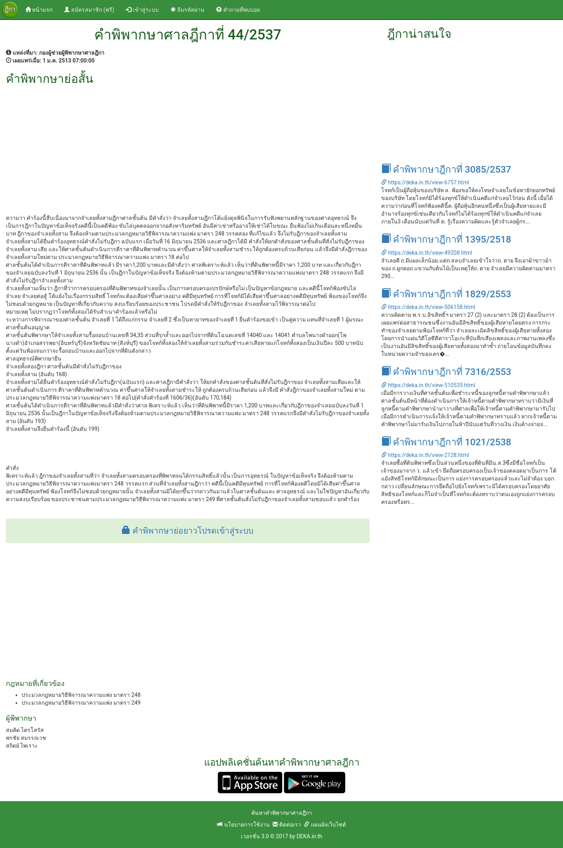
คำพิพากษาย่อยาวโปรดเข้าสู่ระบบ (187, 531)
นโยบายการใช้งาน (243, 824)
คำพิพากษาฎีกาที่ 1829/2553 (446, 294)
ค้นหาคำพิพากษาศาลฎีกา (281, 813)
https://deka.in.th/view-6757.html (425, 182)
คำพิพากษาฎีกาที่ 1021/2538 (446, 442)
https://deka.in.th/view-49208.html (426, 253)
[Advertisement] (187, 143)
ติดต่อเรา (287, 824)
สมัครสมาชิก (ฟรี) (89, 10)
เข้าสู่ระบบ (142, 10)
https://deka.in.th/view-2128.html (425, 455)
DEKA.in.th (309, 836)
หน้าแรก (41, 9)
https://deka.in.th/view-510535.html (428, 385)
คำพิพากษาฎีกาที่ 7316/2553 (446, 371)
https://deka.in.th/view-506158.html (428, 307)
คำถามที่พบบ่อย (238, 10)
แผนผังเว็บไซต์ (325, 824)
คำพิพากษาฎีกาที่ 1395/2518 (446, 239)
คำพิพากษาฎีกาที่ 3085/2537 (446, 169)
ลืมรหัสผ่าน (187, 10)
